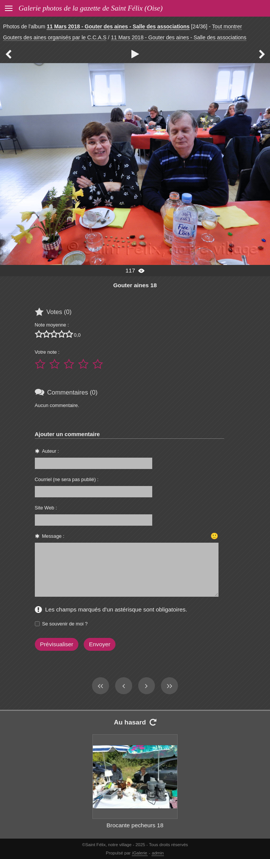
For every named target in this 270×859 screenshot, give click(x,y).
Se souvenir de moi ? (64, 624)
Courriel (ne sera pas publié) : (67, 479)
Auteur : (50, 451)
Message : (53, 536)
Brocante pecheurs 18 (134, 825)
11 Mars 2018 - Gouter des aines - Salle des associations (118, 26)
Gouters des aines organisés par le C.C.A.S (54, 37)
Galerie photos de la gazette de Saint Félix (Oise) (90, 8)
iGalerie (139, 853)
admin (158, 853)
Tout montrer (227, 26)
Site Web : (46, 508)
